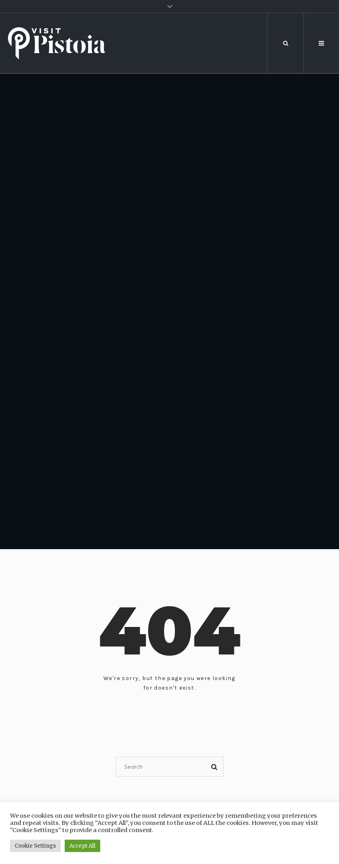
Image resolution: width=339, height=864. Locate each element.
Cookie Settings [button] (35, 845)
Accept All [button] (82, 845)
